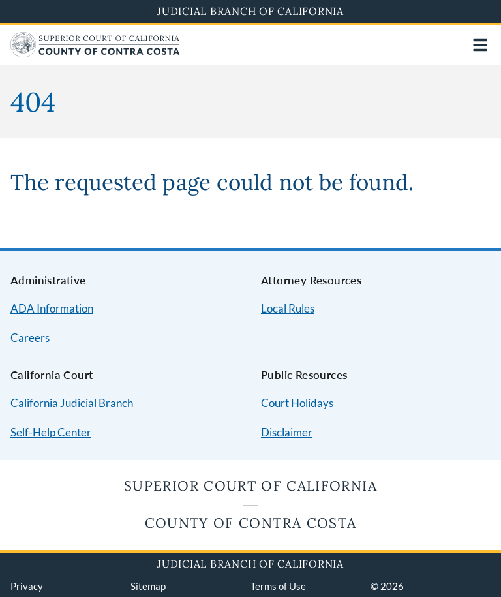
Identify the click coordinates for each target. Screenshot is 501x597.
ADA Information (51, 308)
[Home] (95, 53)
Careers (30, 337)
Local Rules (287, 308)
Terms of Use (278, 586)
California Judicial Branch (71, 403)
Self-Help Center (50, 432)
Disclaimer (286, 432)
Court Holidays (297, 403)
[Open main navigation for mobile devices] (480, 45)
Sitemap (148, 586)
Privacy (26, 586)
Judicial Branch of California (250, 11)
